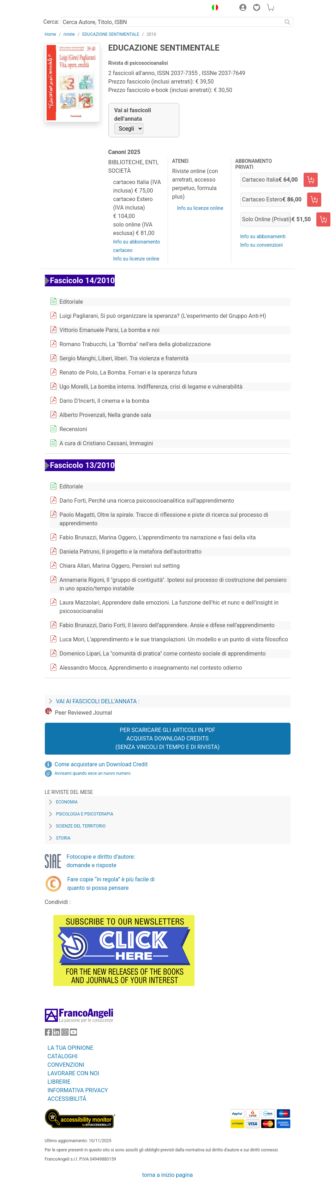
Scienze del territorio (81, 826)
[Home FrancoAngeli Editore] (68, 8)
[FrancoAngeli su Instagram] (64, 1033)
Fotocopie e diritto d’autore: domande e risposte (101, 861)
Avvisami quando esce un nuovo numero (93, 773)
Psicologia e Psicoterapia (84, 814)
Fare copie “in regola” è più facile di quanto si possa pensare (111, 883)
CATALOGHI (63, 1056)
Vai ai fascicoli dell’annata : (98, 701)
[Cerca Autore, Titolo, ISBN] (171, 22)
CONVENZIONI (66, 1064)
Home (50, 34)
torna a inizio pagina (167, 1175)
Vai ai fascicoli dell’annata (132, 114)
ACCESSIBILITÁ (67, 1098)
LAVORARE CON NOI (73, 1073)
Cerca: (51, 21)
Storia (63, 838)
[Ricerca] (287, 22)
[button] (213, 8)
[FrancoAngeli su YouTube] (73, 1033)
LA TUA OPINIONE (71, 1047)
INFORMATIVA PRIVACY (78, 1090)
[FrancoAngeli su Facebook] (48, 1033)
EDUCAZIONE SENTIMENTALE (110, 34)
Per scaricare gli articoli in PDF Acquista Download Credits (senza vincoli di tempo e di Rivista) (167, 738)
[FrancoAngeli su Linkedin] (56, 1033)
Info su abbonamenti (263, 236)
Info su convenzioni (261, 245)
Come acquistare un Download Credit (101, 764)
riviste (69, 34)
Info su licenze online (136, 259)
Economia (67, 802)
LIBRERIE (59, 1081)
